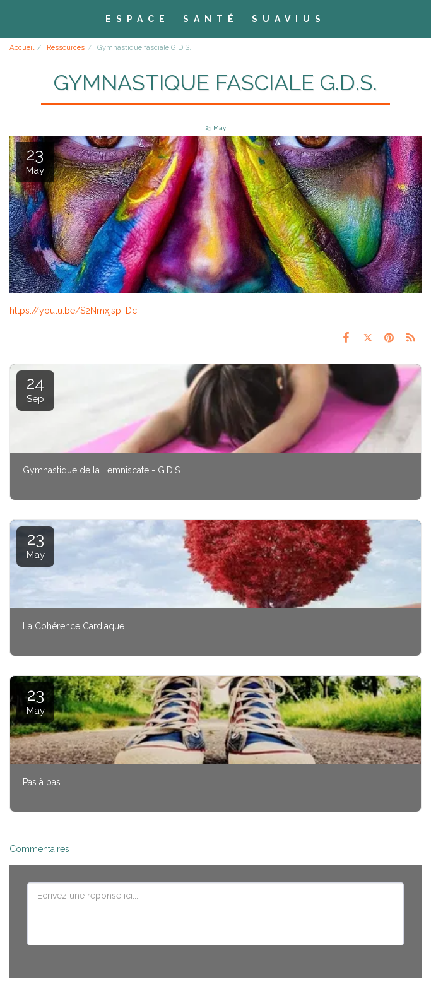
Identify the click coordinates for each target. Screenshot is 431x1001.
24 (35, 389)
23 (35, 545)
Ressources (66, 47)
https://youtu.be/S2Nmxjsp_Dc (73, 310)
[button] (14, 18)
